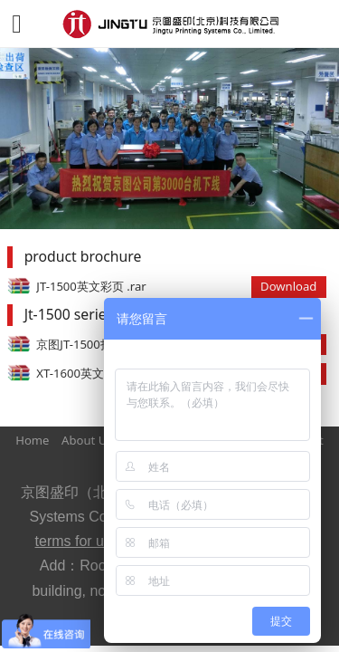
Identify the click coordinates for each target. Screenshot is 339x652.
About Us (86, 440)
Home (32, 440)
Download (288, 286)
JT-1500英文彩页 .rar (91, 286)
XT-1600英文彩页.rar (91, 373)
